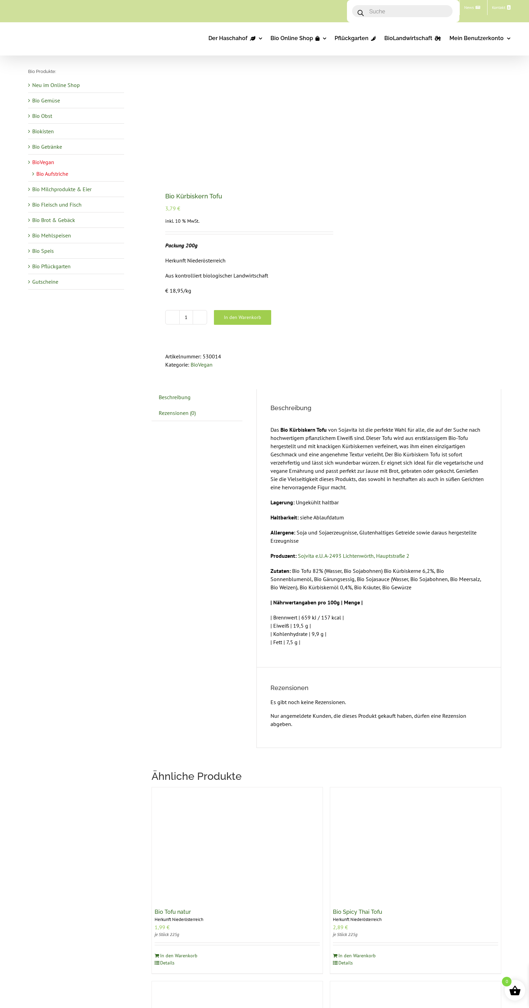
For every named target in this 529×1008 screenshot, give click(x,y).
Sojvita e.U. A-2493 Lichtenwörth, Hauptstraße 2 (353, 555)
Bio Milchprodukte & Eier (62, 189)
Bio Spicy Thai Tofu (357, 912)
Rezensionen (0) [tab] (177, 412)
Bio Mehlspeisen (51, 235)
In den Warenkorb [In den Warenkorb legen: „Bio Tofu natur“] (178, 955)
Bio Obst (42, 115)
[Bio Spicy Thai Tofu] (415, 844)
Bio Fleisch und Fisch (57, 204)
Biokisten (43, 131)
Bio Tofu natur (173, 912)
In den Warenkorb (242, 317)
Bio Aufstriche (52, 173)
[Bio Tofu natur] (237, 844)
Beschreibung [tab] (175, 397)
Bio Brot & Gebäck (53, 220)
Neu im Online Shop (56, 85)
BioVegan (202, 364)
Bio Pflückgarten (51, 266)
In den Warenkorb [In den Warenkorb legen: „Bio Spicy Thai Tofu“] (357, 955)
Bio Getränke (47, 146)
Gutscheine (45, 281)
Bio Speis (43, 250)
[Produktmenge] (186, 317)
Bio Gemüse (46, 100)
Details (167, 963)
